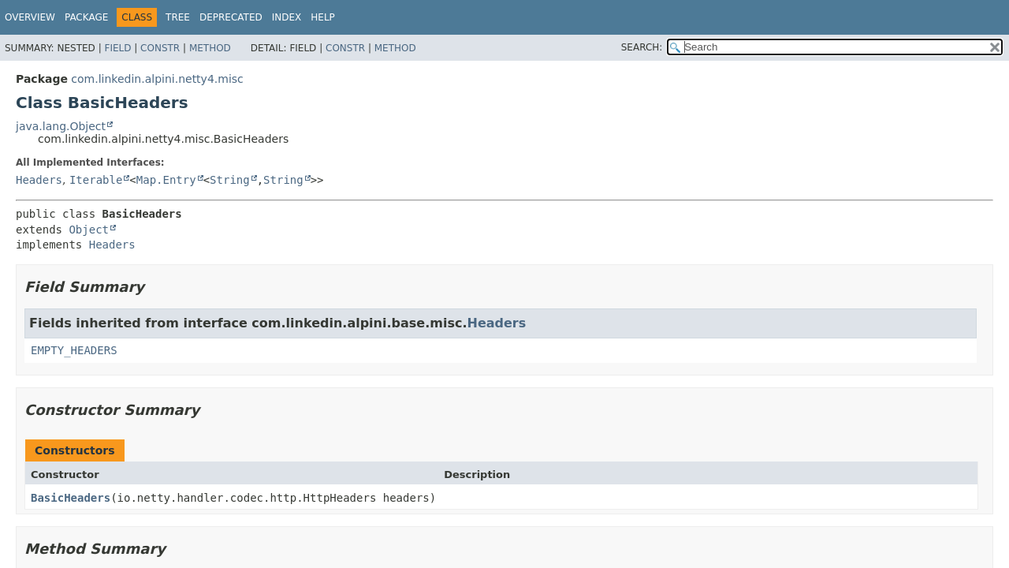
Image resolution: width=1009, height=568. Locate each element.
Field (117, 48)
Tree (178, 17)
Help (323, 17)
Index (287, 17)
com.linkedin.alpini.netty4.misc (157, 79)
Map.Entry (166, 180)
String (230, 180)
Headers (39, 180)
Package (86, 17)
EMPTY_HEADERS (74, 350)
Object (89, 229)
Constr (160, 48)
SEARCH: (642, 47)
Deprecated (230, 17)
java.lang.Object (61, 126)
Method (210, 48)
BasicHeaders (70, 497)
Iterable (95, 180)
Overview (30, 17)
